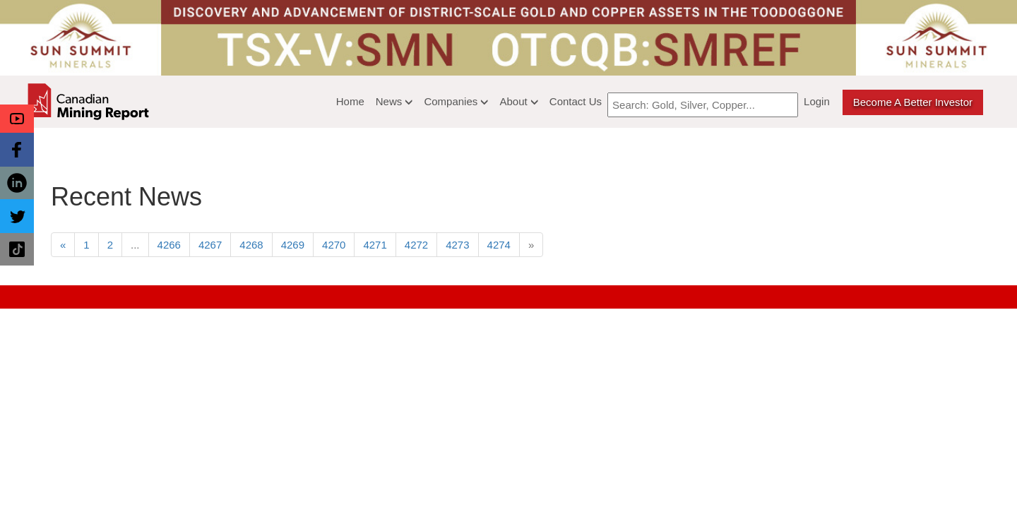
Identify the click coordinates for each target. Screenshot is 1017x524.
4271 (374, 245)
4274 (499, 245)
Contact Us (575, 101)
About (518, 101)
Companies (456, 101)
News (394, 101)
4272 (416, 245)
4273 (457, 245)
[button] (17, 119)
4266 (169, 245)
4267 (210, 245)
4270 (333, 245)
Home (350, 101)
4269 (292, 245)
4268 (251, 245)
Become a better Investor (913, 102)
